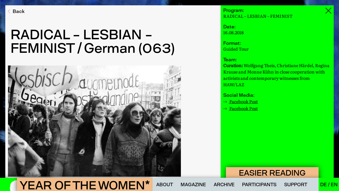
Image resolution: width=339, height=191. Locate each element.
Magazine (193, 184)
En (334, 184)
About (164, 184)
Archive (224, 184)
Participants (259, 184)
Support (295, 184)
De (324, 184)
